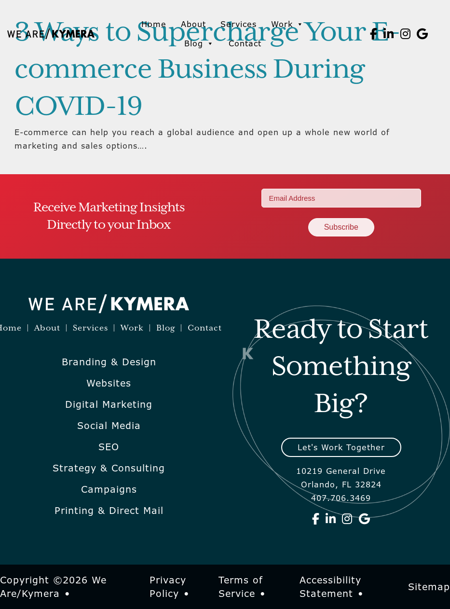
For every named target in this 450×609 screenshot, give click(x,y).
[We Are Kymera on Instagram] (405, 34)
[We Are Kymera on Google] (422, 34)
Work (287, 24)
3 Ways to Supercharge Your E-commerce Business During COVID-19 (207, 70)
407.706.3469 (341, 498)
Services (238, 24)
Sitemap (429, 587)
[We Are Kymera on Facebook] (374, 34)
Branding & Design (109, 362)
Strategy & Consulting (109, 468)
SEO (108, 447)
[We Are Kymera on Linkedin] (388, 34)
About (193, 24)
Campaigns (109, 489)
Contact (245, 43)
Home (153, 24)
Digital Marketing (108, 404)
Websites (108, 383)
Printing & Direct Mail (109, 510)
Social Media (109, 425)
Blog (199, 43)
